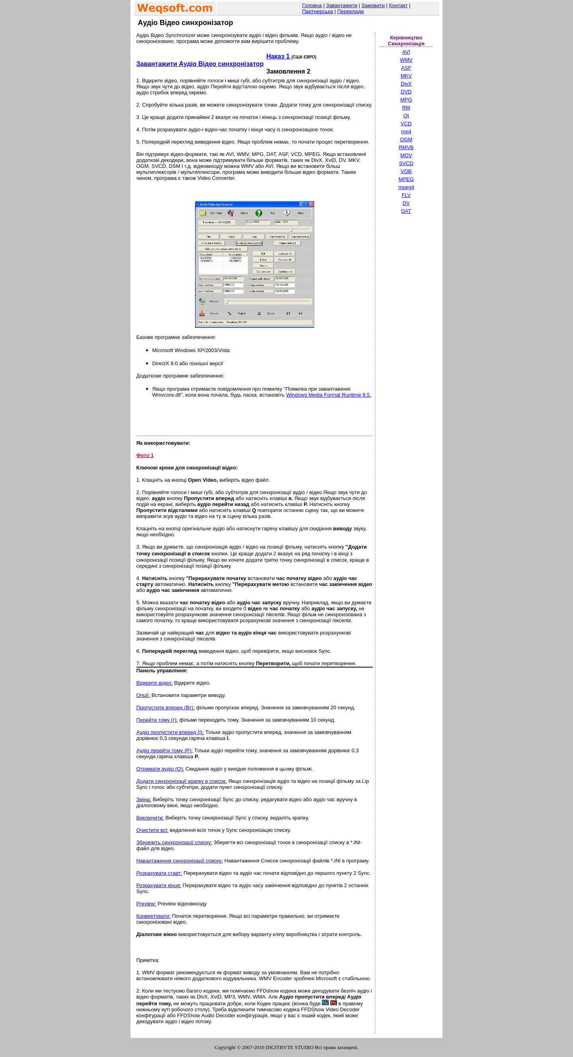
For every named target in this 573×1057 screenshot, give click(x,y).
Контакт (398, 5)
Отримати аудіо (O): (160, 769)
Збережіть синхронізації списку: (174, 842)
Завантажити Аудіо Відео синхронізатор (200, 63)
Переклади (350, 11)
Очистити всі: (152, 830)
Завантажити (341, 5)
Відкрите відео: (154, 683)
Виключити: (150, 818)
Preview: (146, 904)
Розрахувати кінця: (158, 885)
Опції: (143, 695)
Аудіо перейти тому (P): (164, 750)
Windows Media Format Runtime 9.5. (328, 395)
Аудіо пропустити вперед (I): (170, 732)
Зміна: (144, 799)
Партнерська (317, 11)
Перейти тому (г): (157, 720)
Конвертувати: (153, 916)
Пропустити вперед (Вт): (165, 708)
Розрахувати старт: (159, 873)
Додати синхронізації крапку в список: (181, 781)
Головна (312, 5)
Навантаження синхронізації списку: (179, 861)
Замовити (373, 5)
